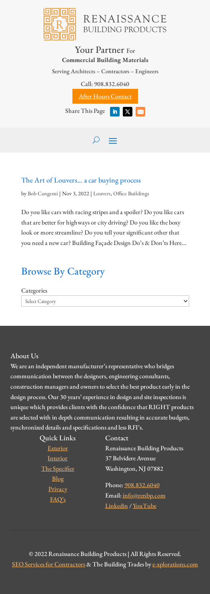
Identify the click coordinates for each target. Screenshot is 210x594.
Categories (34, 290)
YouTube (144, 506)
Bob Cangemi (43, 193)
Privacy (57, 489)
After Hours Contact (105, 96)
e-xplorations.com (175, 564)
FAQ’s (58, 499)
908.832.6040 (142, 485)
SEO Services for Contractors (48, 564)
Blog (58, 478)
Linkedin (116, 506)
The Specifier (57, 468)
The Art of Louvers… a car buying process (81, 180)
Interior (58, 458)
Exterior (58, 448)
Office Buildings (131, 193)
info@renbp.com (144, 495)
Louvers (102, 193)
